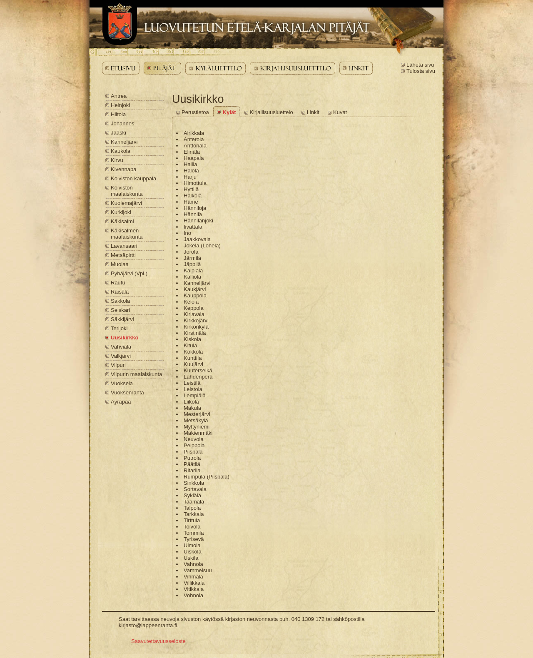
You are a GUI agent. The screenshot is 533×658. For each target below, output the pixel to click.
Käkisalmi (122, 221)
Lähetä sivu (420, 65)
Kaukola (120, 151)
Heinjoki (120, 105)
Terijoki (119, 328)
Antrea (119, 96)
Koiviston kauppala (133, 178)
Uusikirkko (124, 337)
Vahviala (121, 347)
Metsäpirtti (123, 255)
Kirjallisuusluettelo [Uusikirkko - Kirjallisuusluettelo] (271, 112)
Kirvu (117, 160)
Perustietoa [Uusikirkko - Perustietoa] (195, 112)
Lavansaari (124, 246)
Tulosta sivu (420, 71)
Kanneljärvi (124, 142)
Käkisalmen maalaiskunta (127, 233)
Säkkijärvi (122, 319)
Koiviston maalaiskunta (127, 190)
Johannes (122, 123)
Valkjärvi (121, 356)
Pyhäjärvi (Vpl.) (129, 273)
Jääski (118, 133)
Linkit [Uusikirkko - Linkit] (313, 112)
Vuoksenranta (127, 392)
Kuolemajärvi (126, 203)
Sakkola (120, 301)
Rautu (118, 282)
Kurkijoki (121, 212)
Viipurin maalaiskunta (136, 374)
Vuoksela (122, 383)
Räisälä (120, 292)
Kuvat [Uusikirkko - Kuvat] (340, 112)
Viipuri (118, 365)
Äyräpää (121, 402)
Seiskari (120, 310)
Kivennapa (123, 169)
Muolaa (120, 264)
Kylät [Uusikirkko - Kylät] (229, 112)
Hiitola (118, 114)
